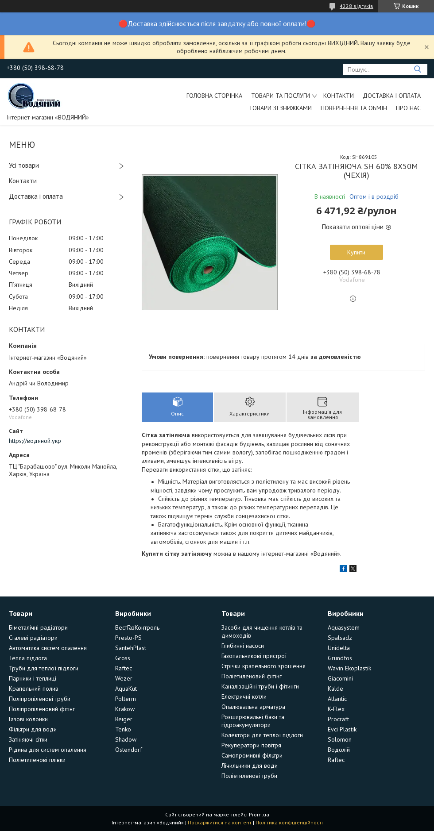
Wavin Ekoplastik (349, 668)
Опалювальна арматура (253, 707)
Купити (356, 252)
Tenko (123, 729)
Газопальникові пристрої (254, 656)
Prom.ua (259, 814)
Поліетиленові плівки (37, 760)
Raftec (123, 668)
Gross (122, 658)
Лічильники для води (249, 765)
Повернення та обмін (354, 108)
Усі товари (24, 165)
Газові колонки (28, 719)
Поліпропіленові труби (39, 699)
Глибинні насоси (242, 646)
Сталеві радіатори (33, 638)
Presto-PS (128, 638)
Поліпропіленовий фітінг (42, 709)
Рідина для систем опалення (47, 750)
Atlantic (337, 699)
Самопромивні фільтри (252, 755)
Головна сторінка (214, 96)
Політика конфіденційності (289, 822)
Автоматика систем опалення (48, 648)
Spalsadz (340, 638)
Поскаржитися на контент (220, 822)
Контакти (338, 96)
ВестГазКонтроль (137, 627)
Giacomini (340, 678)
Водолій (339, 750)
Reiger (123, 719)
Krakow (125, 709)
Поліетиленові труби (249, 776)
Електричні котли (244, 696)
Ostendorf (128, 750)
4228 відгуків (356, 6)
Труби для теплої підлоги (43, 668)
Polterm (125, 699)
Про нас (408, 108)
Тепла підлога (28, 658)
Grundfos (340, 658)
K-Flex (336, 709)
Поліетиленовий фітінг (251, 676)
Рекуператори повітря (251, 745)
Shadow (125, 739)
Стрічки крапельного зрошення (263, 666)
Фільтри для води (33, 729)
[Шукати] (417, 69)
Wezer (123, 678)
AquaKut (126, 688)
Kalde (335, 688)
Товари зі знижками (280, 108)
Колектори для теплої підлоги (262, 735)
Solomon (340, 739)
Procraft (338, 719)
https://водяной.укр (35, 441)
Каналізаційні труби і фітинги (260, 686)
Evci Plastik (342, 729)
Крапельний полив (33, 688)
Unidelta (339, 648)
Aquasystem (344, 627)
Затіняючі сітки (28, 739)
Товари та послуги (280, 96)
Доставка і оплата (392, 96)
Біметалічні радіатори (38, 627)
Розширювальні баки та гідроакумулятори (252, 721)
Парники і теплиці (32, 678)
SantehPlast (130, 648)
